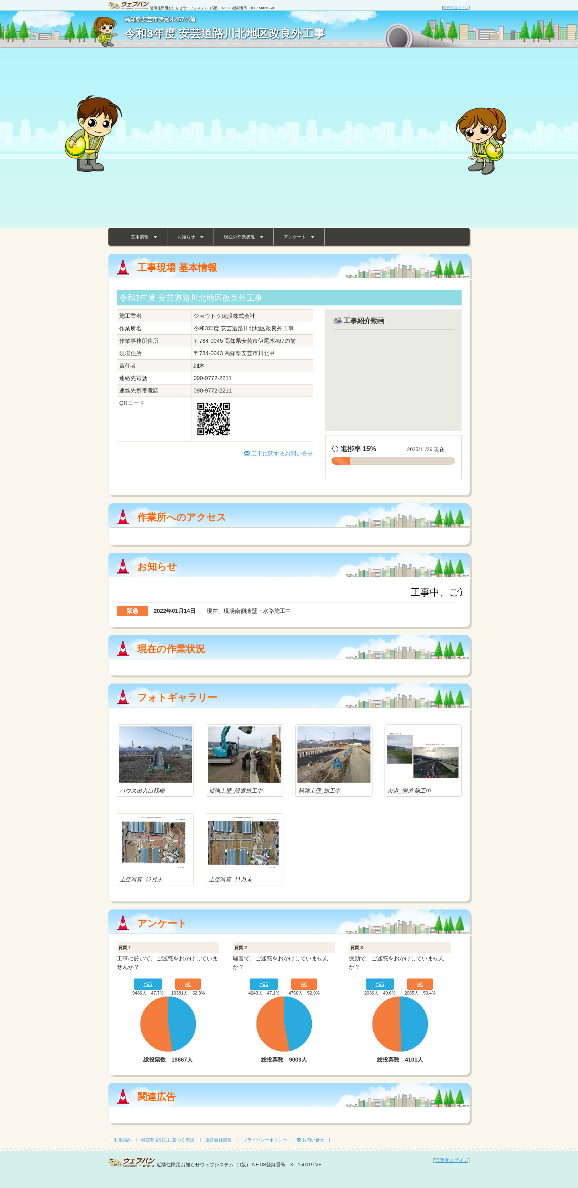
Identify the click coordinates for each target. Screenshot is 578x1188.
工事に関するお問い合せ (278, 453)
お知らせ (190, 236)
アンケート (299, 236)
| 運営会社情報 (216, 1139)
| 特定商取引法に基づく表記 (165, 1139)
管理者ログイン (455, 8)
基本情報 (144, 236)
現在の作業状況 (243, 236)
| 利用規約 (120, 1139)
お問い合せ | (313, 1139)
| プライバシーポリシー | (265, 1139)
